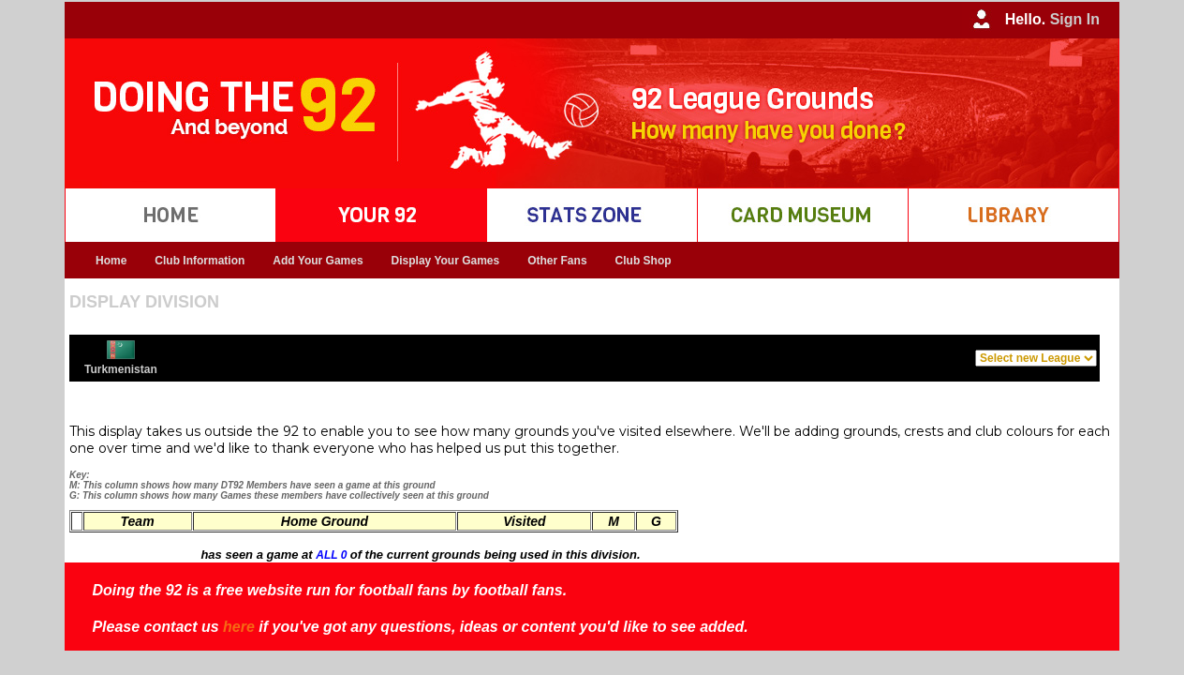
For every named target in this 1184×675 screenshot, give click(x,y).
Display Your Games (446, 260)
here (239, 627)
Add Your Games (318, 260)
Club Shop (643, 260)
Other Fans (556, 260)
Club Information (199, 260)
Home (111, 260)
